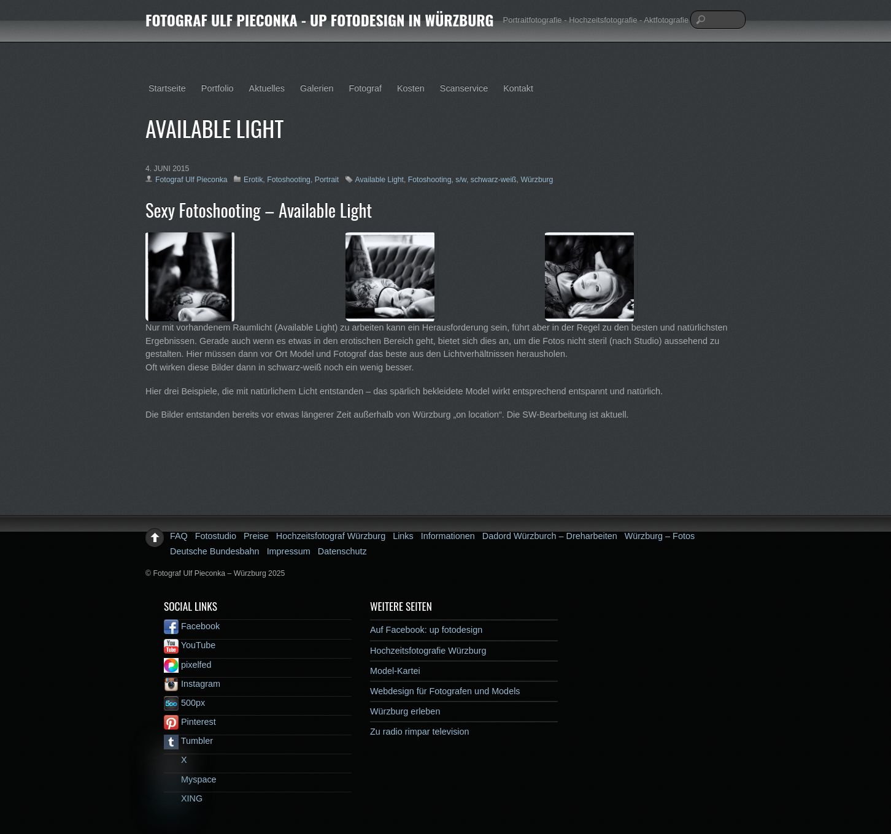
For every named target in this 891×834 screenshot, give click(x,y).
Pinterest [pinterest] (190, 722)
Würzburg (536, 179)
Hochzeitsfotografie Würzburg (428, 651)
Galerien (316, 88)
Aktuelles (267, 88)
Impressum (288, 551)
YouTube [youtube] (189, 645)
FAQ (179, 536)
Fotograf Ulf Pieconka (191, 179)
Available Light (379, 179)
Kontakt (518, 88)
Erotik (253, 179)
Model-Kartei (395, 671)
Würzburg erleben (405, 711)
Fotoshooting (288, 179)
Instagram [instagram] (192, 684)
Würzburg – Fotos (660, 536)
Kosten (411, 88)
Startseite (167, 88)
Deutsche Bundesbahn (215, 551)
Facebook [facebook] (192, 626)
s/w (460, 179)
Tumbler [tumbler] (188, 741)
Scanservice (464, 88)
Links (403, 536)
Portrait (327, 179)
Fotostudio (215, 536)
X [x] (175, 760)
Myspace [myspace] (190, 779)
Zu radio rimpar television (419, 731)
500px (184, 703)
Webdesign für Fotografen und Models (445, 691)
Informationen (448, 536)
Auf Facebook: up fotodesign (426, 630)
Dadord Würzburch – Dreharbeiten (549, 536)
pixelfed (188, 665)
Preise (256, 536)
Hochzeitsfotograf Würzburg (330, 536)
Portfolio (217, 88)
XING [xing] (183, 798)
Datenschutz (342, 551)
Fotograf (365, 88)
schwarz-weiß (494, 179)
